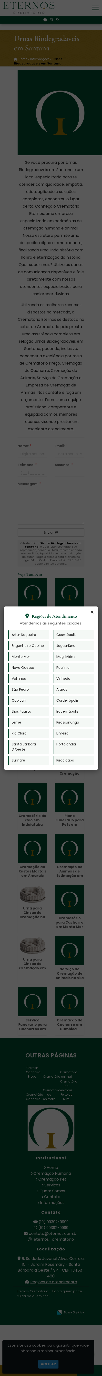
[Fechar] (92, 612)
